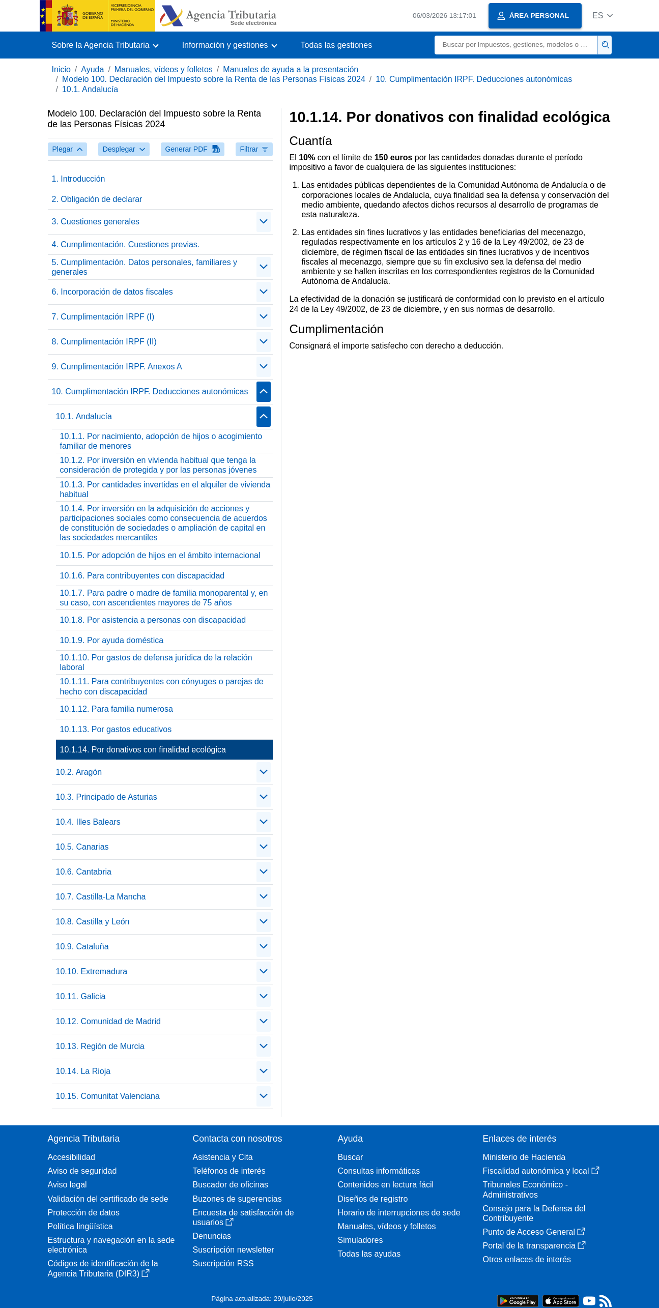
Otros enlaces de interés (527, 1259)
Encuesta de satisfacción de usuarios (243, 1217)
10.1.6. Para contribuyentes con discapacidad (142, 575)
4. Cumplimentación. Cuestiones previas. (126, 244)
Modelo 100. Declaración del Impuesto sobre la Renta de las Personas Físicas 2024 (213, 79)
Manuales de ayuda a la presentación (290, 69)
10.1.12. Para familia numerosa (116, 709)
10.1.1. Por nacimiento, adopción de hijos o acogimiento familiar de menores (161, 441)
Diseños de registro (373, 1199)
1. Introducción (78, 179)
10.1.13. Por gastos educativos (116, 729)
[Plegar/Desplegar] (263, 222)
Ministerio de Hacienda (524, 1157)
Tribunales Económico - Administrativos (525, 1189)
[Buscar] (516, 45)
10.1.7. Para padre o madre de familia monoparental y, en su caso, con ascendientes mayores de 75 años (164, 598)
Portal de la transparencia (534, 1245)
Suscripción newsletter (233, 1249)
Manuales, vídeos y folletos (163, 69)
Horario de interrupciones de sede (399, 1212)
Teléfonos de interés (229, 1171)
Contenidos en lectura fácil (386, 1184)
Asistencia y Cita (223, 1157)
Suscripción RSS (223, 1263)
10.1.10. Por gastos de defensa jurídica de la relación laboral (156, 662)
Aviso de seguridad (82, 1171)
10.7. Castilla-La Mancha (101, 896)
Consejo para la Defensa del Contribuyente (534, 1213)
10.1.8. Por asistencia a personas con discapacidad (153, 620)
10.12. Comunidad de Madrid (108, 1021)
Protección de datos (84, 1212)
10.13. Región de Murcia (100, 1046)
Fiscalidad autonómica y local (541, 1171)
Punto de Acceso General (534, 1232)
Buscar (350, 1157)
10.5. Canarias (82, 846)
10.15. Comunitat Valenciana (108, 1096)
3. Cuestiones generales (96, 221)
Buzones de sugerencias (237, 1199)
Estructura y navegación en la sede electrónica (111, 1245)
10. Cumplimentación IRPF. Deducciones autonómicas (474, 79)
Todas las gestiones (337, 45)
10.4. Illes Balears (88, 822)
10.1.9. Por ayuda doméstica (112, 640)
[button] (603, 15)
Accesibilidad (71, 1157)
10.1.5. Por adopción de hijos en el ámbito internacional (160, 555)
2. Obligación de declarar (97, 199)
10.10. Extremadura (92, 971)
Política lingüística (80, 1226)
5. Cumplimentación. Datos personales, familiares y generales (145, 267)
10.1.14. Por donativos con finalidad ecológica (143, 749)
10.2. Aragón (79, 772)
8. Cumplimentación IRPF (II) (104, 341)
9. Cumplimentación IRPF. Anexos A (117, 366)
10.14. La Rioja (83, 1071)
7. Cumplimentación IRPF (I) (103, 316)
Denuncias (212, 1236)
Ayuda (92, 69)
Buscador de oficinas (231, 1184)
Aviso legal (67, 1184)
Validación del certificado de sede (108, 1199)
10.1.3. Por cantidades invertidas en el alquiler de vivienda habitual (165, 489)
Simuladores (360, 1240)
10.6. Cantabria (83, 871)
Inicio (61, 69)
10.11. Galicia (81, 996)
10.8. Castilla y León (93, 921)
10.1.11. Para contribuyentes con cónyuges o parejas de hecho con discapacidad (162, 686)
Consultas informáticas (379, 1171)
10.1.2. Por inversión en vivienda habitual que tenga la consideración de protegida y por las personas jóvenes (158, 465)
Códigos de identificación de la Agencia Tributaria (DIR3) (103, 1268)
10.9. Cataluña (82, 946)
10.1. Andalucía (90, 89)
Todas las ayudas (369, 1253)
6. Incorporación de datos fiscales (112, 291)
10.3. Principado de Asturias (106, 797)
